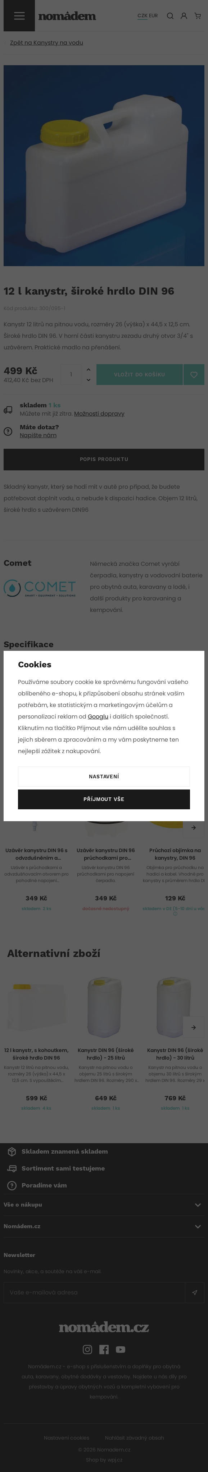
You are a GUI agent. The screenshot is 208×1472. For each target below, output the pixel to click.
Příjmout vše (104, 799)
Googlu (104, 716)
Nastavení (104, 777)
